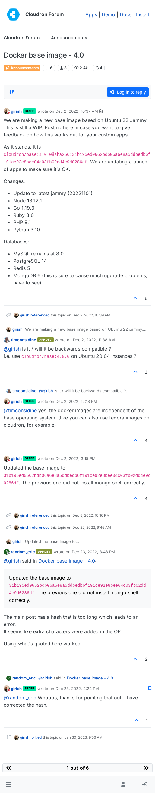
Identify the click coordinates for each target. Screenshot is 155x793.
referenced (39, 315)
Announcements (22, 68)
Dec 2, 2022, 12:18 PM (76, 401)
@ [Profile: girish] (12, 349)
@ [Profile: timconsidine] (20, 410)
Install (142, 14)
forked (36, 737)
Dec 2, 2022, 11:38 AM (94, 339)
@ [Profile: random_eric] (20, 698)
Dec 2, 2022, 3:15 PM (75, 458)
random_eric (23, 551)
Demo (108, 14)
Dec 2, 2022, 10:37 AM (76, 111)
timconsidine (23, 339)
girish (16, 111)
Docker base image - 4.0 (66, 561)
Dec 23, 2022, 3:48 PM (93, 551)
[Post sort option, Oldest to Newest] (11, 92)
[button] (8, 785)
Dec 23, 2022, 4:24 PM (77, 688)
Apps (91, 14)
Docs (125, 14)
